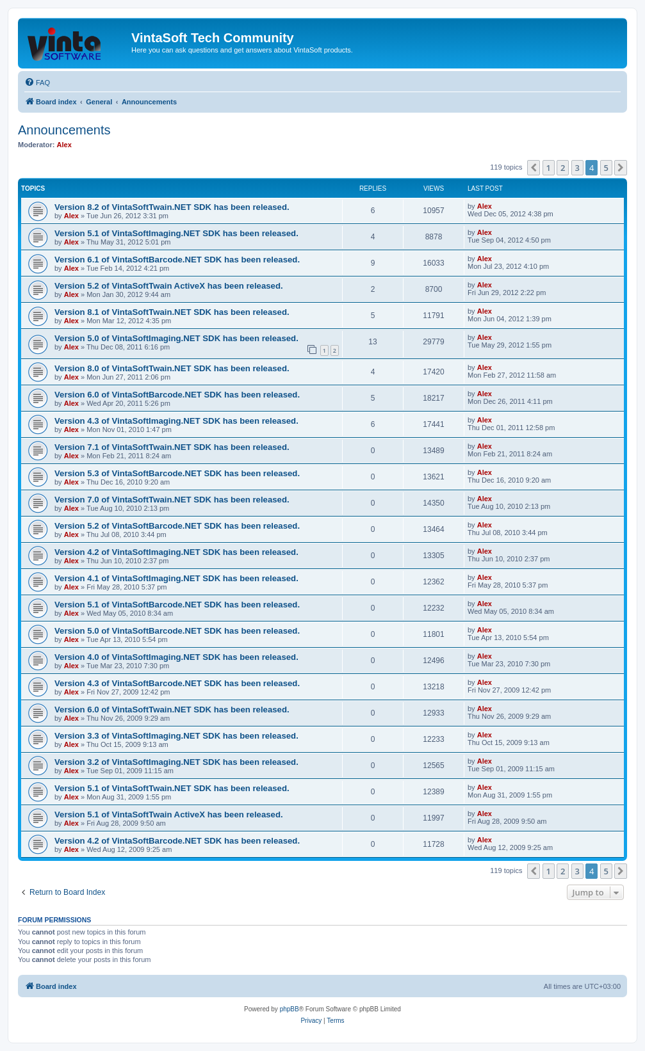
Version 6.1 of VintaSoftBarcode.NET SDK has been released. (177, 259)
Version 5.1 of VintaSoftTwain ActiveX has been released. (168, 814)
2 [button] (562, 167)
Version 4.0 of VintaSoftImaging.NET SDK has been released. (176, 657)
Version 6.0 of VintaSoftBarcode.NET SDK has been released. (177, 394)
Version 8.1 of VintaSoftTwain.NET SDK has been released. (172, 312)
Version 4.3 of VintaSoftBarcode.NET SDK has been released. (177, 683)
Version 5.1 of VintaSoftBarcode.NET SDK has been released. (177, 604)
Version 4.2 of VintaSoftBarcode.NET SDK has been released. (177, 841)
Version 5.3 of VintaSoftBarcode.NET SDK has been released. (177, 473)
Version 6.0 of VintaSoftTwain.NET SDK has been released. (172, 709)
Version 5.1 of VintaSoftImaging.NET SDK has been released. (176, 233)
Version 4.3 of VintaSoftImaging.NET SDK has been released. (176, 421)
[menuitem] (37, 82)
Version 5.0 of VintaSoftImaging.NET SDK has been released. (176, 338)
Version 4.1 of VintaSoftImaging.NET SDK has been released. (176, 578)
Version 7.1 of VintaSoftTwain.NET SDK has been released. (172, 447)
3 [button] (577, 167)
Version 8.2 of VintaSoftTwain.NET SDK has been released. (172, 207)
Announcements (64, 130)
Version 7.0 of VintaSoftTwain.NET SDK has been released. (172, 499)
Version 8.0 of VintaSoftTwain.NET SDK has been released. (172, 368)
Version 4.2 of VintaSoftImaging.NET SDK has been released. (176, 552)
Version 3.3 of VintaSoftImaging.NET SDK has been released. (176, 736)
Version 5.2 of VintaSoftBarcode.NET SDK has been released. (177, 526)
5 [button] (606, 167)
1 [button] (548, 167)
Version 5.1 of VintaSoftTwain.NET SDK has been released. (172, 788)
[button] (533, 167)
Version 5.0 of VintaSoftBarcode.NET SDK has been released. (177, 631)
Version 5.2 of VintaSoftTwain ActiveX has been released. (168, 286)
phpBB (289, 1009)
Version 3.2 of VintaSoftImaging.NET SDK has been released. (176, 762)
